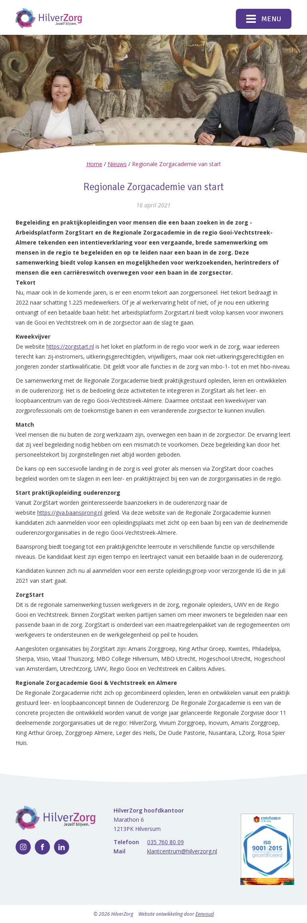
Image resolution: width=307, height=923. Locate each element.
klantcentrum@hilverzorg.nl (182, 851)
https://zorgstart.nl (70, 346)
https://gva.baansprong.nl (69, 512)
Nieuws (117, 164)
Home (94, 164)
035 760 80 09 (165, 842)
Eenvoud (204, 914)
